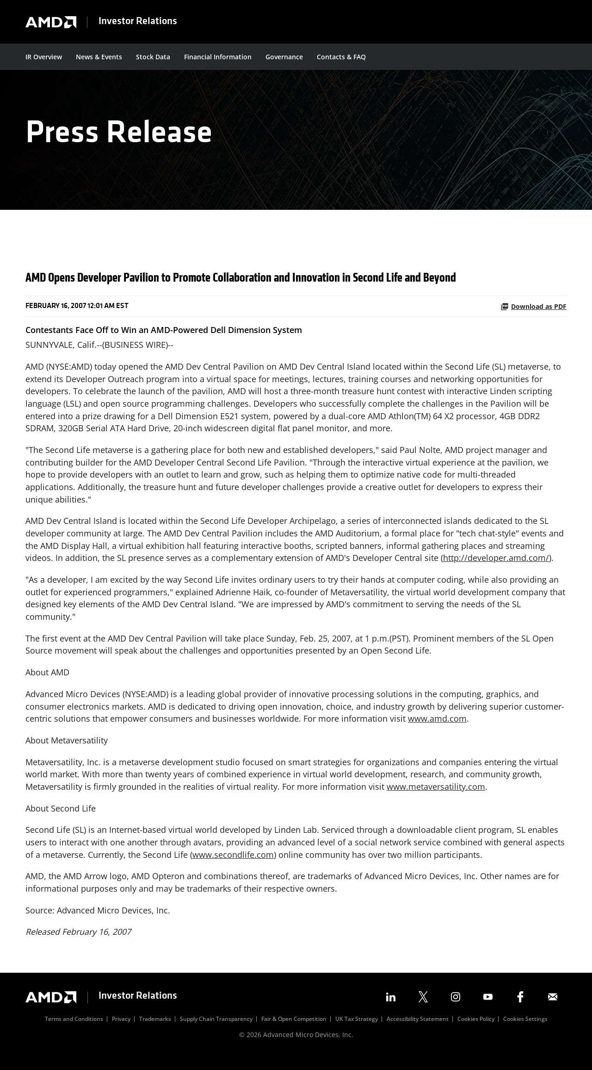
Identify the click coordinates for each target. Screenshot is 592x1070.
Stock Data (153, 56)
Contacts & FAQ (341, 56)
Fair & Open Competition (294, 1032)
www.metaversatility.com (436, 798)
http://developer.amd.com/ (496, 567)
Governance (284, 56)
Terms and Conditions (74, 1032)
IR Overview (43, 56)
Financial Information (218, 56)
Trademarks (155, 1032)
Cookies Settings (525, 1032)
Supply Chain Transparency (216, 1032)
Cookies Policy (475, 1032)
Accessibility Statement (418, 1032)
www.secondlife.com (233, 867)
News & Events (99, 56)
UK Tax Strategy (356, 1032)
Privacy (121, 1032)
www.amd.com (437, 730)
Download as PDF (533, 313)
